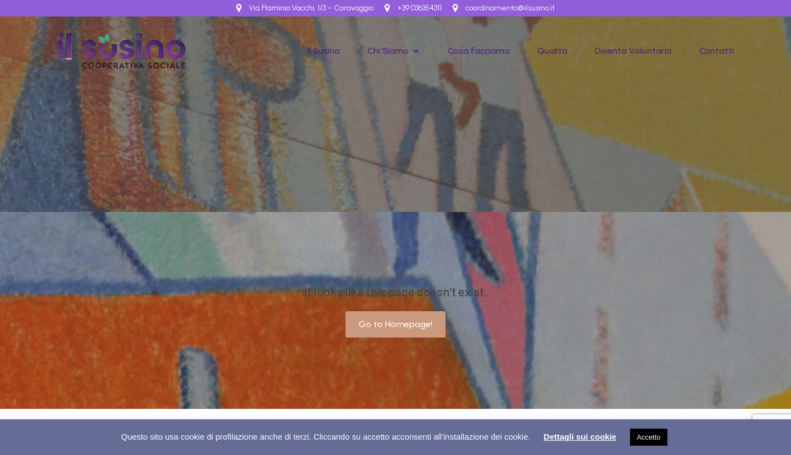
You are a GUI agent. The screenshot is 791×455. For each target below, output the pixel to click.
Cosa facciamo (479, 51)
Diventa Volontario (633, 51)
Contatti (716, 51)
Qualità (552, 51)
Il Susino (324, 51)
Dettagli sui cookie (580, 436)
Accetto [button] (648, 437)
